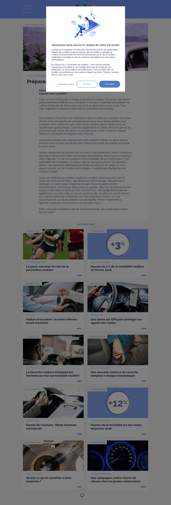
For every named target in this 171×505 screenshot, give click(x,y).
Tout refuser (87, 84)
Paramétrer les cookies (66, 84)
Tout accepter (109, 84)
